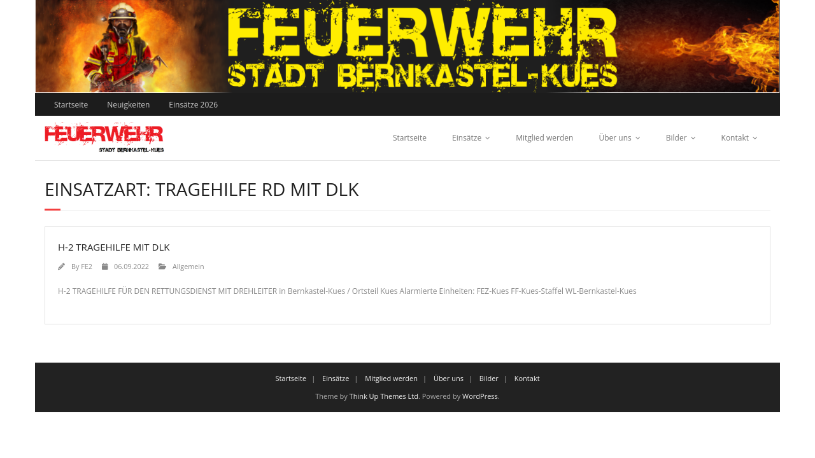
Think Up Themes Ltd (384, 396)
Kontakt (735, 137)
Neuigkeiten (128, 104)
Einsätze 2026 (193, 104)
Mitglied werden (544, 137)
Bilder (676, 137)
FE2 (86, 266)
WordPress (480, 396)
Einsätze (466, 137)
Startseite (71, 104)
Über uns (615, 137)
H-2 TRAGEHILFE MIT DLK (113, 246)
